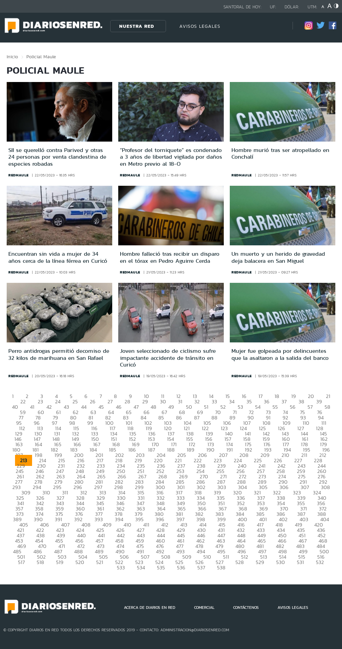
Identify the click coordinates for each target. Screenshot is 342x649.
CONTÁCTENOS (246, 607)
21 (328, 396)
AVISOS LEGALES (199, 26)
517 (21, 562)
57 (310, 406)
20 (311, 396)
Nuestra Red (136, 26)
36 (267, 401)
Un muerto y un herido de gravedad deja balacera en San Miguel (278, 257)
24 (57, 401)
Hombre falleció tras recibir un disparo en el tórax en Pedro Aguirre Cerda (169, 257)
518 (40, 562)
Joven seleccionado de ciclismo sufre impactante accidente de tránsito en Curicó (168, 358)
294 (37, 487)
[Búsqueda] (277, 26)
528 (239, 562)
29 (145, 401)
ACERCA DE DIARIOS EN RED (149, 607)
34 (231, 401)
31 (180, 401)
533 (121, 567)
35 (249, 401)
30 (163, 401)
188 (171, 449)
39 (319, 401)
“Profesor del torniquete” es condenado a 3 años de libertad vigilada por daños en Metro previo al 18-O (171, 157)
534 (141, 567)
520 (79, 562)
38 (301, 401)
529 (260, 562)
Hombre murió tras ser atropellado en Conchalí (280, 153)
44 (84, 406)
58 (327, 406)
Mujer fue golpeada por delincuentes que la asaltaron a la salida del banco (280, 354)
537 (201, 567)
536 (181, 567)
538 (221, 567)
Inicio (12, 56)
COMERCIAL (204, 607)
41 (32, 406)
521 (99, 562)
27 (110, 401)
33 (214, 401)
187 (151, 449)
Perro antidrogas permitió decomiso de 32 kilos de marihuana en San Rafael (58, 354)
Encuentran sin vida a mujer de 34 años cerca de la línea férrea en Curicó (57, 257)
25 (75, 401)
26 (93, 401)
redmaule (18, 175)
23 (40, 401)
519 (59, 562)
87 (196, 417)
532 (320, 562)
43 (66, 406)
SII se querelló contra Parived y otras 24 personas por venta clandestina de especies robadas (57, 157)
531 (300, 562)
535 (161, 567)
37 (284, 401)
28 (127, 401)
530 (280, 562)
